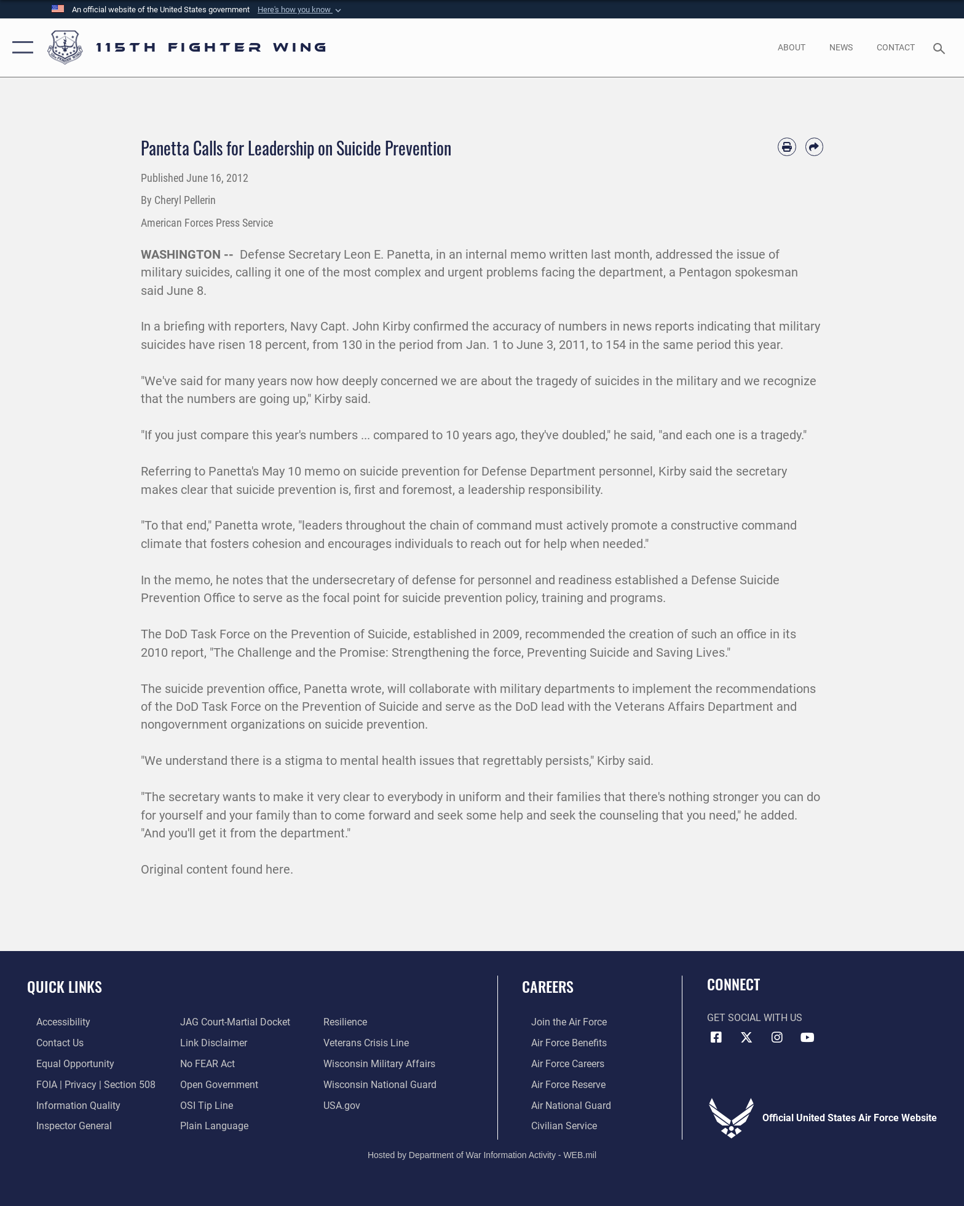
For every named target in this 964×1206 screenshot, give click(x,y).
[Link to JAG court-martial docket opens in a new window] (232, 1022)
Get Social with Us (754, 1018)
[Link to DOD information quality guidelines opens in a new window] (69, 1104)
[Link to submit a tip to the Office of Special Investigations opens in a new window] (203, 1104)
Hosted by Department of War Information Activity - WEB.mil (482, 1154)
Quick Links (64, 986)
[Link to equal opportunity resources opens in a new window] (66, 1063)
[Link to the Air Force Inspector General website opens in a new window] (65, 1124)
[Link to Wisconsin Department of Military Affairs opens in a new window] (382, 1063)
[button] (301, 10)
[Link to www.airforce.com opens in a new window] (560, 1022)
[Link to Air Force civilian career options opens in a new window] (555, 1124)
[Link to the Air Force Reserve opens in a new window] (559, 1084)
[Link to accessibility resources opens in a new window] (54, 1022)
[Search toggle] (941, 47)
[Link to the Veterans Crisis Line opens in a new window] (369, 1043)
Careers (548, 986)
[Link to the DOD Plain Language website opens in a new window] (211, 1124)
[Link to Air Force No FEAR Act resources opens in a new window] (204, 1063)
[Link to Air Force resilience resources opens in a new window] (348, 1022)
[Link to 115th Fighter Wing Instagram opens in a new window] (777, 1037)
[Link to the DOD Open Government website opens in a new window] (216, 1084)
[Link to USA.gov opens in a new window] (344, 1104)
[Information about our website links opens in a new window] (210, 1043)
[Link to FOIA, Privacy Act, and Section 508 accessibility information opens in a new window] (86, 1084)
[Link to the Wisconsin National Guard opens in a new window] (383, 1084)
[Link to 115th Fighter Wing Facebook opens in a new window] (716, 1037)
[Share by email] (814, 146)
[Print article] (787, 146)
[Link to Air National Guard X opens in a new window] (746, 1037)
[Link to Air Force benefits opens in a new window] (560, 1043)
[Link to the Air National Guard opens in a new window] (562, 1104)
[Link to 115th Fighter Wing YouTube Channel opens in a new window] (808, 1037)
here (278, 870)
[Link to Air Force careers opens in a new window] (558, 1063)
